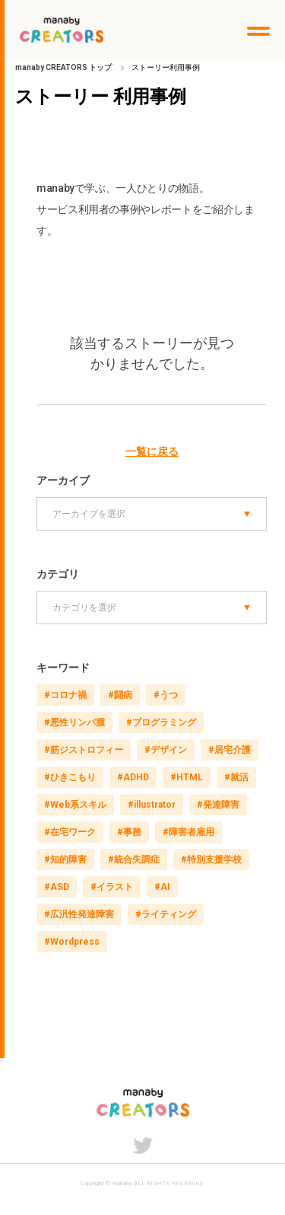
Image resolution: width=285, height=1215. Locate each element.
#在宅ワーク (70, 832)
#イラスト (111, 886)
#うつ (166, 695)
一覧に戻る (152, 451)
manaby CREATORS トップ (63, 67)
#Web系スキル (75, 804)
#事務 (129, 832)
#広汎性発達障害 (79, 914)
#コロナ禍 (65, 695)
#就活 (236, 777)
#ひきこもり (70, 777)
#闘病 (120, 695)
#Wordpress (72, 941)
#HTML (186, 777)
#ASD (56, 886)
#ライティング (165, 914)
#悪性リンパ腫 (74, 722)
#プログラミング (161, 722)
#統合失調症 (134, 859)
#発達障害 (218, 804)
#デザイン (165, 749)
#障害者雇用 (188, 832)
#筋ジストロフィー (83, 749)
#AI (162, 886)
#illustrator (152, 804)
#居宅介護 (229, 749)
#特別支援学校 (211, 859)
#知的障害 (65, 859)
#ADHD (133, 777)
